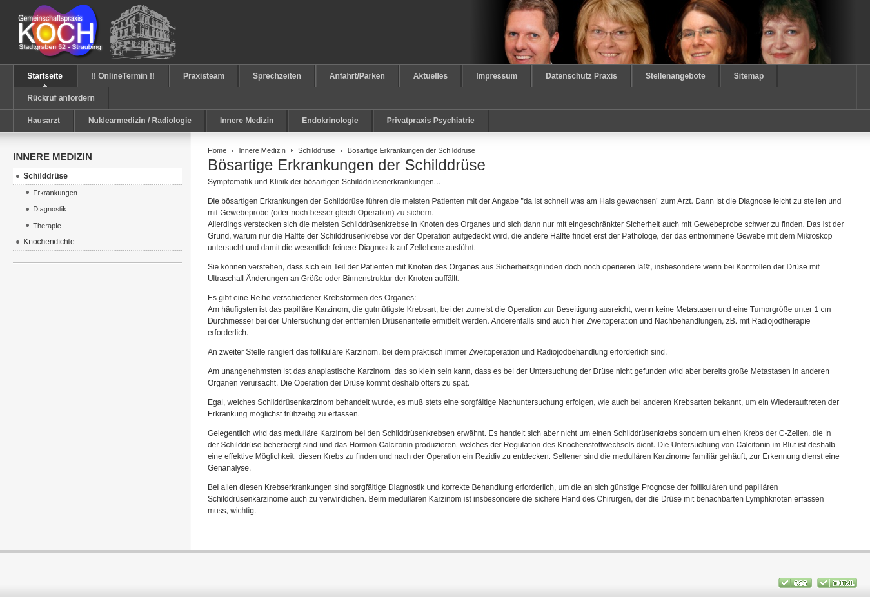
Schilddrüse (316, 150)
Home (217, 150)
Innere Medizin (262, 150)
